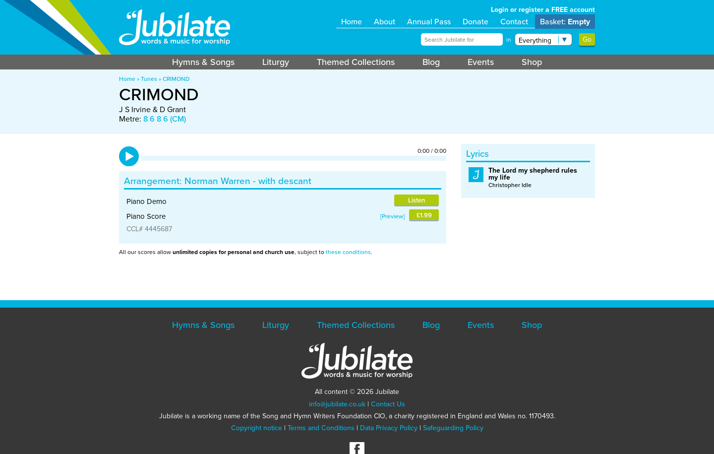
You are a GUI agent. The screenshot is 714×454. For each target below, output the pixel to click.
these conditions (348, 252)
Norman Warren (217, 181)
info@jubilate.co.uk (337, 404)
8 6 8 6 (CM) (164, 119)
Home (351, 21)
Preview (392, 216)
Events (481, 62)
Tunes (149, 78)
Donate (475, 21)
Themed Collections (356, 62)
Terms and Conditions (321, 428)
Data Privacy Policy (388, 428)
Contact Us (388, 404)
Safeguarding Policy (453, 428)
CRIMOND (176, 78)
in (508, 39)
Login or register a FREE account (543, 9)
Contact (514, 21)
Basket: (565, 21)
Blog (431, 62)
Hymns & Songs (203, 62)
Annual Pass (429, 21)
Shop (532, 62)
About (384, 21)
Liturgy (275, 62)
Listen (416, 200)
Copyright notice (256, 428)
